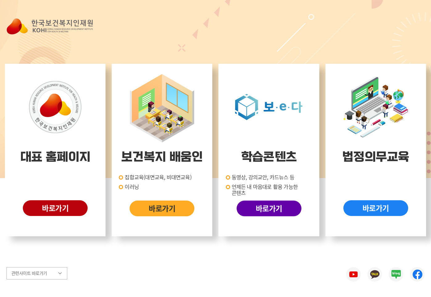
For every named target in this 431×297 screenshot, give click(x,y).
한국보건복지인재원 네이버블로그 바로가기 (396, 274)
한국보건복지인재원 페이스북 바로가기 (417, 274)
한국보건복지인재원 (49, 26)
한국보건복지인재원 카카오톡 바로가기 (374, 274)
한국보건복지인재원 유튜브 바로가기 (353, 274)
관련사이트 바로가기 (27, 273)
